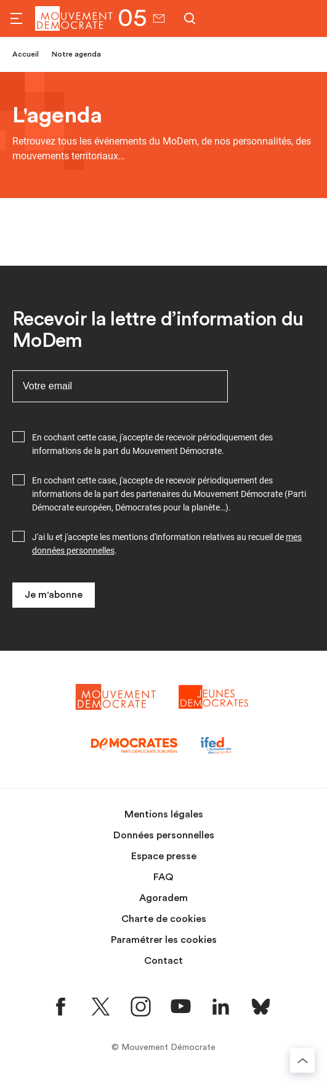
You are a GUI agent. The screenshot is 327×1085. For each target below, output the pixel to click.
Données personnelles (163, 835)
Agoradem (163, 898)
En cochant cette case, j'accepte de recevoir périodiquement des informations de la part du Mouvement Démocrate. (152, 444)
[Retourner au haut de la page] (302, 1060)
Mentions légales (163, 814)
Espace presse (163, 856)
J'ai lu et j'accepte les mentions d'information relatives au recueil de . (167, 543)
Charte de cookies (163, 919)
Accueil (25, 54)
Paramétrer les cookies (164, 940)
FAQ (163, 877)
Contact (163, 961)
